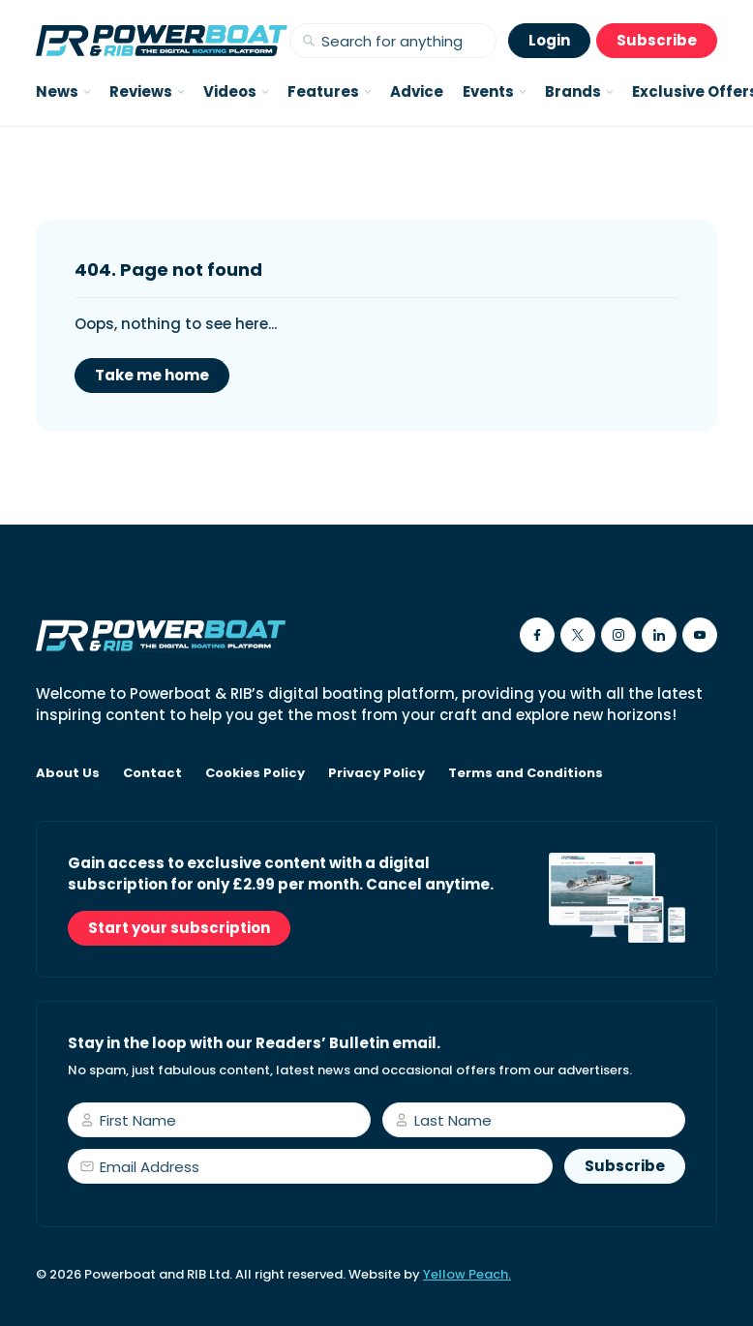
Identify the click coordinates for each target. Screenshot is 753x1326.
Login (549, 40)
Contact (152, 773)
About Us (68, 773)
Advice (416, 91)
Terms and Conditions (525, 773)
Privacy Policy (376, 773)
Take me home (152, 375)
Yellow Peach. (467, 1274)
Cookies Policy (255, 773)
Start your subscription (179, 928)
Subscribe (657, 40)
